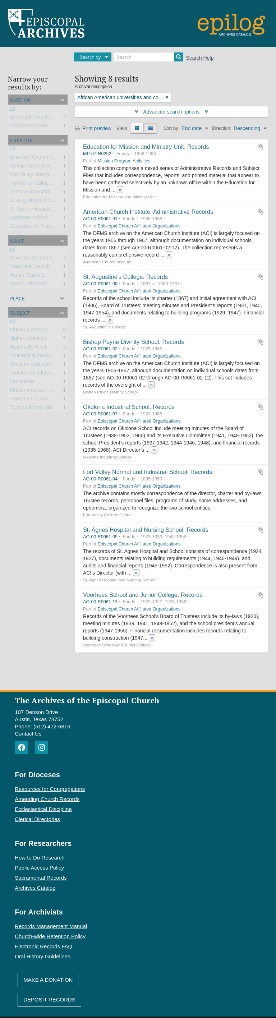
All (12, 109)
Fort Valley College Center (38, 184)
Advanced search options (171, 112)
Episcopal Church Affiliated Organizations (55, 118)
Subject (20, 312)
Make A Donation (48, 980)
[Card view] (137, 128)
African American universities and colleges (56, 331)
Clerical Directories (37, 819)
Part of (20, 99)
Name (17, 240)
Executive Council (29, 268)
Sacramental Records (40, 878)
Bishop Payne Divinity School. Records (133, 341)
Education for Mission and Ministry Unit (52, 227)
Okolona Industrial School (38, 193)
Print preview (93, 128)
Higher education (28, 339)
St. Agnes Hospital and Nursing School (52, 210)
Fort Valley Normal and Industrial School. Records (147, 472)
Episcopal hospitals (30, 408)
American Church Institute (38, 158)
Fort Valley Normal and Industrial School (54, 176)
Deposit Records (49, 999)
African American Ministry (37, 391)
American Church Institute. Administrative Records (148, 211)
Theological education (33, 374)
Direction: (221, 128)
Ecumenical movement (34, 357)
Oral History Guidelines (42, 956)
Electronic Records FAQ (43, 946)
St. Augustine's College (35, 201)
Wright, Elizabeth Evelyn (36, 285)
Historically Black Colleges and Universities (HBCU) (67, 348)
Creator (21, 139)
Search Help (199, 58)
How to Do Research (39, 858)
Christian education (30, 365)
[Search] (148, 56)
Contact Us (28, 734)
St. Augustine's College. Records (125, 276)
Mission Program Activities (38, 127)
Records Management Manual (51, 926)
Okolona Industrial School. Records (129, 407)
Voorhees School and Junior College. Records (142, 594)
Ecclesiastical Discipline (43, 809)
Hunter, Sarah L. (27, 276)
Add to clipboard (260, 146)
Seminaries (21, 383)
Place (17, 298)
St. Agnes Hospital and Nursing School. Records (145, 529)
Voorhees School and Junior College (50, 219)
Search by (90, 57)
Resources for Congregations (50, 789)
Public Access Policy (39, 868)
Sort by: (172, 128)
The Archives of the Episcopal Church (87, 700)
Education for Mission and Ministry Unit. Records (146, 146)
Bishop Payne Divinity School (42, 167)
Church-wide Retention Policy (50, 936)
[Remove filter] (167, 97)
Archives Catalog (35, 888)
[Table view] (150, 128)
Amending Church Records (47, 799)
